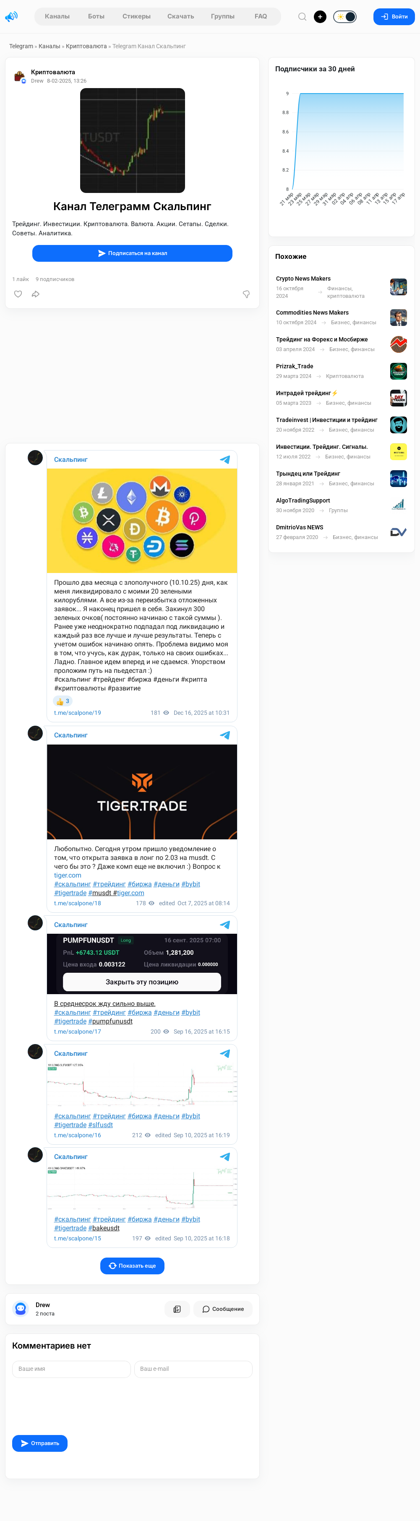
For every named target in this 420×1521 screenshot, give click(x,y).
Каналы (57, 16)
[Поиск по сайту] (302, 16)
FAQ (261, 16)
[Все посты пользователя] (177, 1309)
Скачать (180, 16)
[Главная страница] (11, 16)
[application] (341, 150)
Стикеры (137, 16)
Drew (43, 1305)
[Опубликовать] (320, 16)
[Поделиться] (35, 294)
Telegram (21, 46)
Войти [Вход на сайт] (394, 17)
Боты (96, 16)
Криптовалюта (86, 46)
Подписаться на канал (132, 253)
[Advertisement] (132, 376)
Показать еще (132, 1266)
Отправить (40, 1443)
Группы (223, 16)
